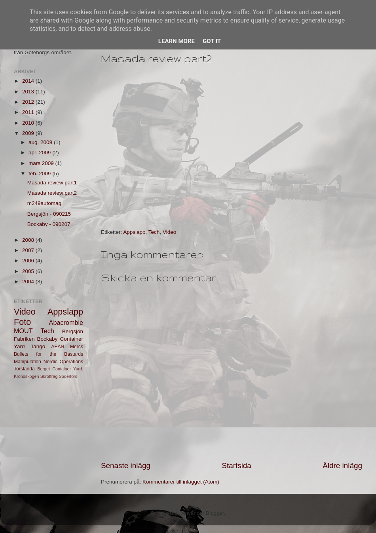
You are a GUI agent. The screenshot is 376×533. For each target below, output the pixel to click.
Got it (212, 41)
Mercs (76, 346)
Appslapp (134, 232)
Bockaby (47, 339)
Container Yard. (67, 368)
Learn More (176, 41)
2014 (29, 81)
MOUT (23, 330)
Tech (154, 232)
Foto (22, 322)
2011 (29, 112)
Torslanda (24, 369)
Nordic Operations (63, 361)
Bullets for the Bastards (48, 354)
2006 (29, 261)
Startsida (236, 465)
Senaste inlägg (125, 465)
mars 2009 (41, 163)
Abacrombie (66, 322)
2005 (29, 271)
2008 (29, 240)
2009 (29, 133)
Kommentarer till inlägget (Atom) (180, 482)
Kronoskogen (26, 376)
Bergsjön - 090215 (49, 214)
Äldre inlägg (342, 465)
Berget (43, 368)
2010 (29, 123)
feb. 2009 (40, 173)
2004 (29, 282)
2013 (29, 92)
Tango (38, 346)
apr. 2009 (40, 153)
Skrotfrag (49, 376)
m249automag (44, 203)
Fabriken (24, 339)
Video (169, 232)
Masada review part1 (52, 183)
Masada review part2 (52, 193)
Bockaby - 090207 (48, 224)
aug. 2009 (41, 142)
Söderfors (68, 376)
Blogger (215, 513)
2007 (29, 250)
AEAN (57, 346)
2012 (29, 102)
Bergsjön (72, 331)
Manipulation (27, 361)
